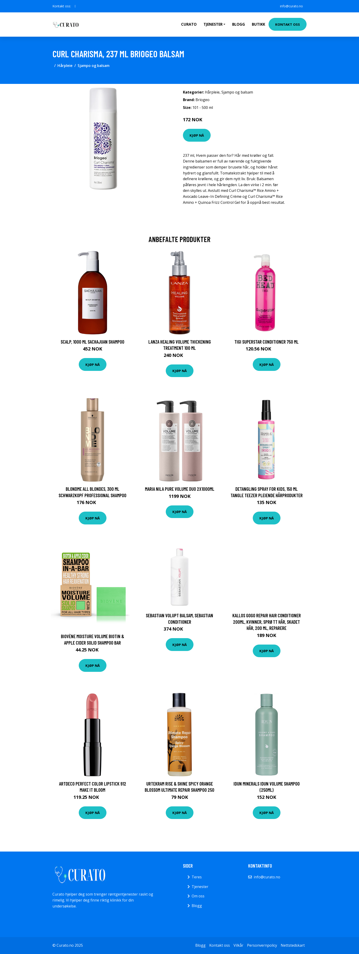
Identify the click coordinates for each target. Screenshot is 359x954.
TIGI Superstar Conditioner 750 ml (266, 342)
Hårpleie (65, 65)
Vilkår (238, 945)
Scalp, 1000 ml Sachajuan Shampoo (92, 342)
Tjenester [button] (213, 24)
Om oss (198, 896)
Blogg (238, 24)
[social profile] (75, 6)
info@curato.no (291, 6)
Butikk (258, 24)
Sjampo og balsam (93, 65)
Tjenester (200, 886)
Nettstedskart (293, 945)
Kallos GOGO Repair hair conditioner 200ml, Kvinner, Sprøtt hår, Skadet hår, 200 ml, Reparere (266, 621)
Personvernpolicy (262, 945)
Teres (197, 877)
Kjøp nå (197, 135)
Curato (189, 24)
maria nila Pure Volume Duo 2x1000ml (179, 489)
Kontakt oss (287, 24)
